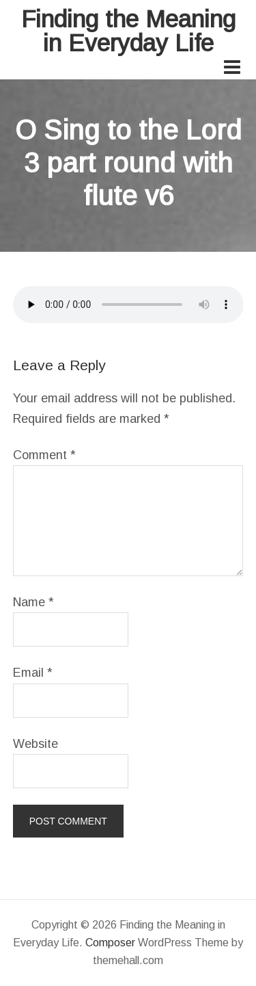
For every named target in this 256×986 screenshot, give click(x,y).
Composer (110, 942)
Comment (44, 455)
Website (35, 744)
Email (33, 672)
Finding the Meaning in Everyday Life (128, 30)
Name (33, 602)
